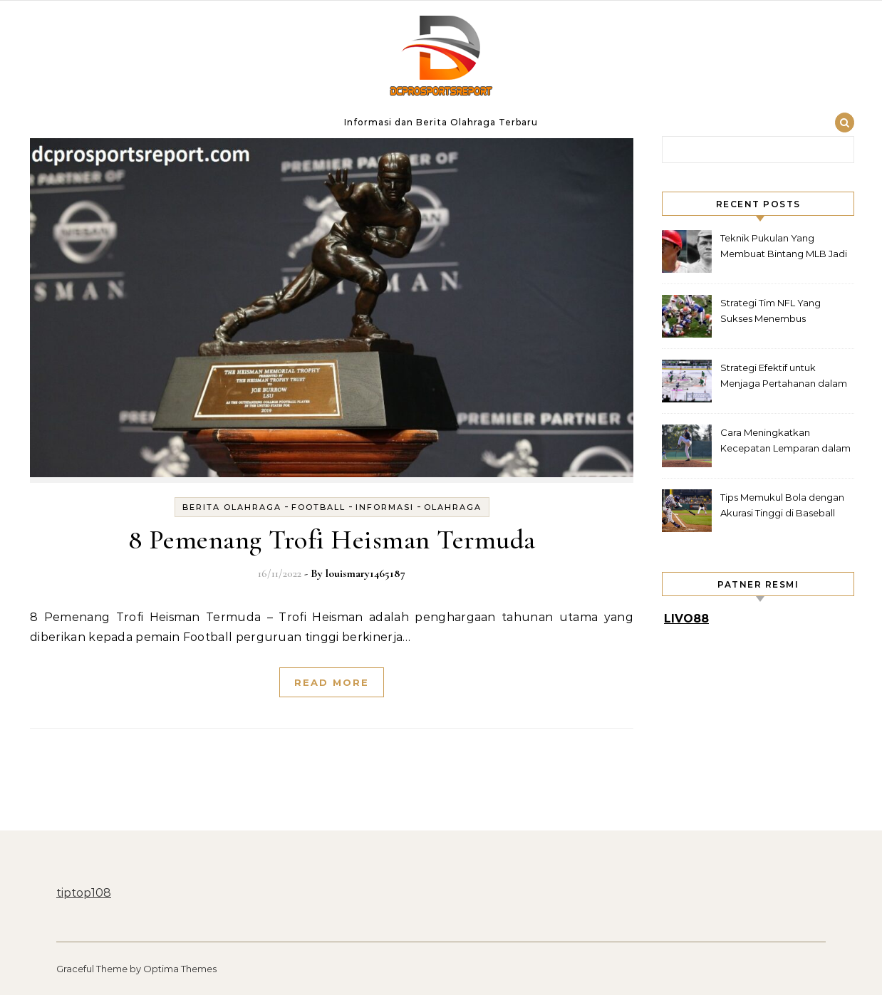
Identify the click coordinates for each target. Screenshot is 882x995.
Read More (331, 682)
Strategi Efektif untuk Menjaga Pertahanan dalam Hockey (783, 377)
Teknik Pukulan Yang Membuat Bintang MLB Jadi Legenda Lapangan (783, 247)
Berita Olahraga (231, 507)
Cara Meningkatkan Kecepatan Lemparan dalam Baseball (785, 442)
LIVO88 (686, 618)
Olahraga (453, 507)
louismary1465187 (365, 573)
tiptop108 (83, 893)
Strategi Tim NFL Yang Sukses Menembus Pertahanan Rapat (770, 312)
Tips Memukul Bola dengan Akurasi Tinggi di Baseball (782, 505)
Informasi (385, 507)
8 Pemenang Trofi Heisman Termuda (332, 539)
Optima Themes (180, 968)
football (318, 507)
